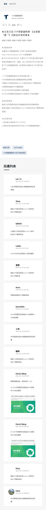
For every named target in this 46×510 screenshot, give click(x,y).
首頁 (5, 4)
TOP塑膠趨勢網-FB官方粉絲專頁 (14, 153)
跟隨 (11, 25)
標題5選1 (6, 148)
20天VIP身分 (18, 148)
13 (19, 25)
